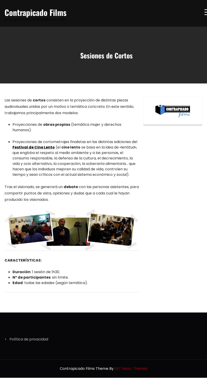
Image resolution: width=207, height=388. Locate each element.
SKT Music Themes (131, 368)
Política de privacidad (29, 339)
